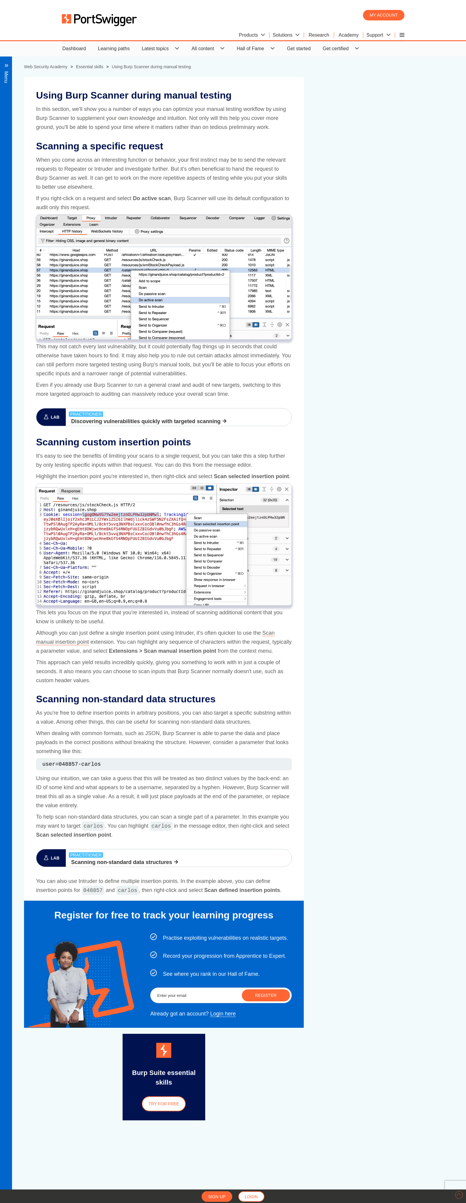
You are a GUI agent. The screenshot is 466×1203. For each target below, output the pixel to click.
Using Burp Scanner (37, 115)
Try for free (296, 1103)
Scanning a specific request (51, 126)
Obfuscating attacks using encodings (55, 104)
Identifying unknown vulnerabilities (52, 158)
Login (251, 1196)
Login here (355, 1014)
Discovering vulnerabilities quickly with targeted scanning (278, 421)
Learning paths (114, 48)
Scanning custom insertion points (57, 136)
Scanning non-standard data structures (63, 147)
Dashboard (74, 48)
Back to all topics (38, 82)
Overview (26, 93)
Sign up (217, 1196)
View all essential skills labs (45, 169)
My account (383, 15)
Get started (299, 48)
